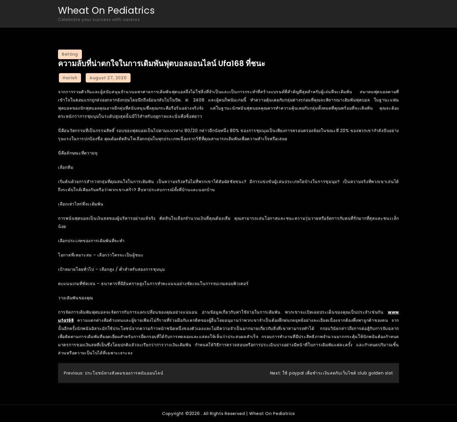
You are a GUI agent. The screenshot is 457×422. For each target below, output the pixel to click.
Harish (70, 78)
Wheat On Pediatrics (106, 10)
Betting (70, 54)
